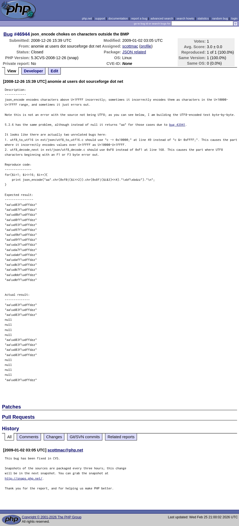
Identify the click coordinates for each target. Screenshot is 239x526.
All (9, 437)
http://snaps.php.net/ (23, 478)
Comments (29, 437)
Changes (54, 437)
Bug (8, 34)
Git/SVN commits (85, 437)
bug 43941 (177, 124)
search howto (185, 18)
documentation (118, 18)
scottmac (130, 46)
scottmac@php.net (65, 450)
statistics (203, 18)
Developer (33, 71)
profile (146, 46)
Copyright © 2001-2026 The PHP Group (51, 517)
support (100, 18)
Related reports (121, 437)
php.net (87, 18)
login (234, 18)
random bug (220, 18)
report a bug (139, 18)
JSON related (134, 52)
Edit (54, 71)
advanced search (161, 18)
